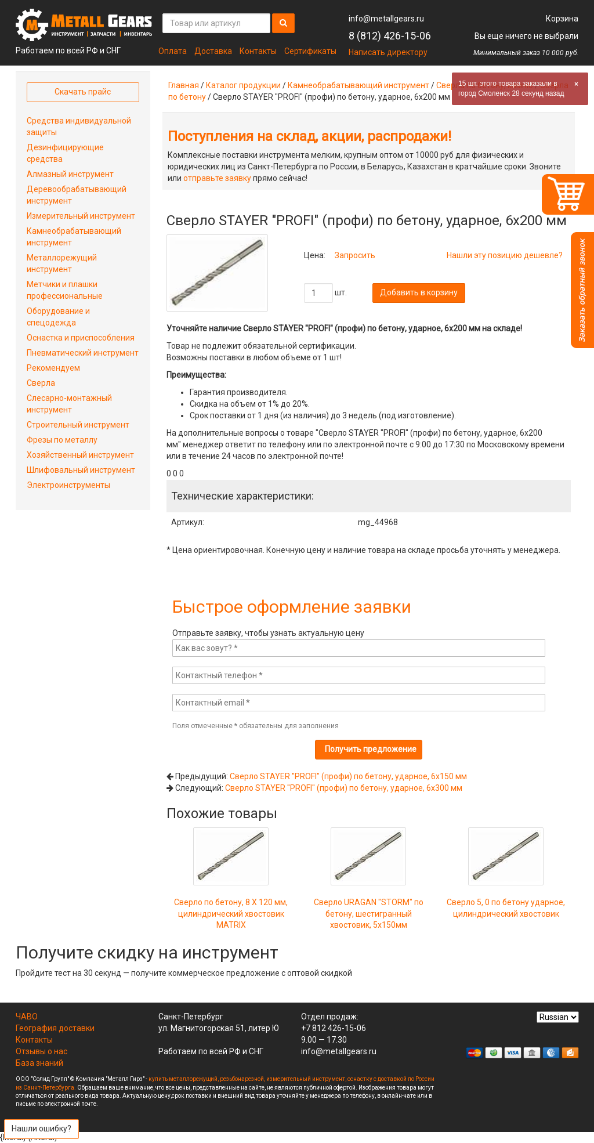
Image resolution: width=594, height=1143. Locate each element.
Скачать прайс (83, 91)
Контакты (258, 51)
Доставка (213, 51)
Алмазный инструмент (70, 174)
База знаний (39, 1063)
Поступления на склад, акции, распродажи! (309, 136)
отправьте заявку (217, 178)
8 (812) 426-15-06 (390, 36)
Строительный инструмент (78, 424)
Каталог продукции (243, 85)
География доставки (55, 1028)
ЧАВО (27, 1016)
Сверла (41, 383)
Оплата (172, 51)
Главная (183, 85)
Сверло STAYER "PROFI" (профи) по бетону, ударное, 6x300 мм (343, 788)
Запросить (355, 255)
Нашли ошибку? (41, 1128)
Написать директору (388, 52)
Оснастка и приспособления (81, 337)
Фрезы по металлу (62, 439)
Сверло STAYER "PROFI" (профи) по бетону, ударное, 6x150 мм (348, 776)
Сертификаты (310, 51)
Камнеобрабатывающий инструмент (358, 85)
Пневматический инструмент (83, 352)
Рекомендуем (53, 367)
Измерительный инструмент (81, 215)
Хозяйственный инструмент (80, 455)
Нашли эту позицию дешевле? (505, 255)
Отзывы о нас (41, 1051)
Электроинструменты (68, 485)
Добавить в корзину (419, 292)
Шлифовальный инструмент (81, 470)
